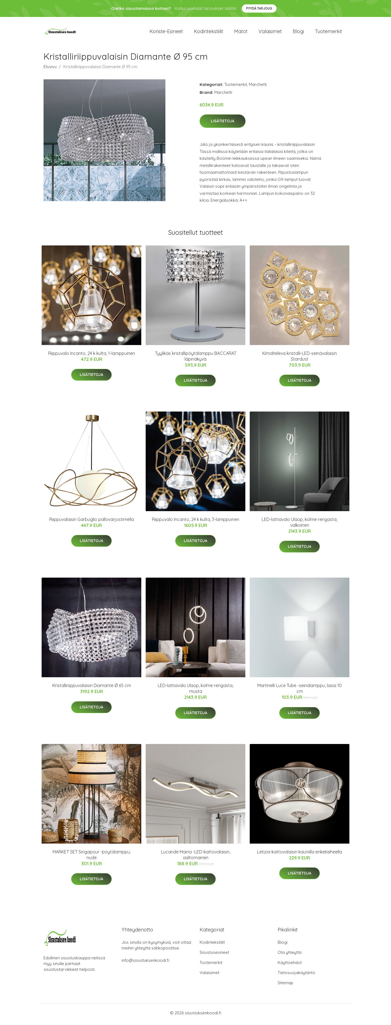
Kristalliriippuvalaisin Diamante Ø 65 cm (91, 688)
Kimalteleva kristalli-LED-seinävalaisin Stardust (299, 358)
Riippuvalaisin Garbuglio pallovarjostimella (91, 522)
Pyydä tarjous (259, 8)
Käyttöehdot (290, 965)
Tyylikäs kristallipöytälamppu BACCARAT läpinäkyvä (195, 358)
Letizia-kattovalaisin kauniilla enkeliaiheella (299, 854)
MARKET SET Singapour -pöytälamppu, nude (92, 857)
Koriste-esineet (166, 33)
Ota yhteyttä (289, 955)
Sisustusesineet (214, 955)
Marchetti (258, 87)
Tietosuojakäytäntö (296, 975)
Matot (241, 33)
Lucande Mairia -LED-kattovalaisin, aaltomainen (195, 857)
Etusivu (50, 69)
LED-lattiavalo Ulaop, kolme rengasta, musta (195, 691)
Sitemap (285, 985)
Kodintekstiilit (208, 33)
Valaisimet (270, 33)
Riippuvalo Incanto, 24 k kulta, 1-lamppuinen (91, 356)
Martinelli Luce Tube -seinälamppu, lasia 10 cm (299, 691)
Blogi (298, 33)
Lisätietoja (222, 123)
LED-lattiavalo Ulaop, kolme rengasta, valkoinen (299, 525)
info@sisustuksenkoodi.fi (145, 963)
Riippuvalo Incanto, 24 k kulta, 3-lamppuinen (195, 522)
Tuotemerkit (328, 33)
